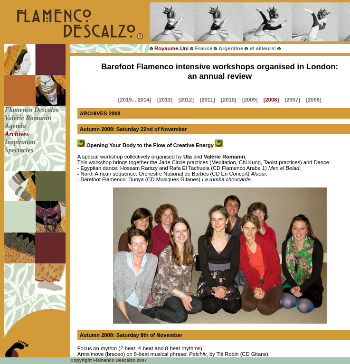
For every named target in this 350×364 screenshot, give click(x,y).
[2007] (292, 100)
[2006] (313, 100)
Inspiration (21, 142)
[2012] (186, 100)
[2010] (228, 100)
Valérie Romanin (29, 117)
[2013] (164, 100)
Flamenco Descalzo (32, 109)
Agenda (16, 126)
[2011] (207, 100)
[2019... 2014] (134, 100)
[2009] (249, 100)
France (203, 48)
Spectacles (20, 150)
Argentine (230, 48)
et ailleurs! (262, 48)
